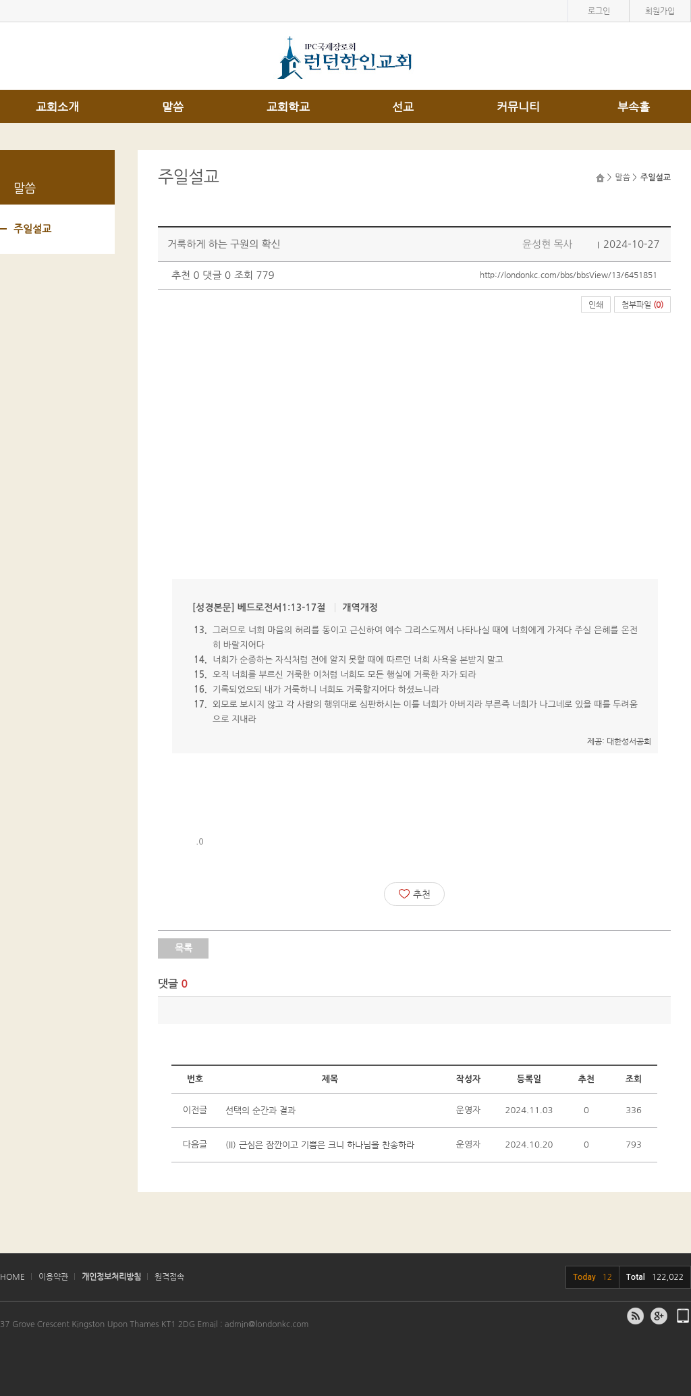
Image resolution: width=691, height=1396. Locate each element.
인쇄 (595, 304)
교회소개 (57, 106)
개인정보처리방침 (111, 1276)
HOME (12, 1276)
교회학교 (288, 106)
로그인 (599, 11)
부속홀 (633, 106)
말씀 (173, 106)
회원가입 (660, 11)
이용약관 (53, 1276)
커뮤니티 (518, 106)
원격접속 (169, 1276)
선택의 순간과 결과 (260, 1110)
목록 (183, 947)
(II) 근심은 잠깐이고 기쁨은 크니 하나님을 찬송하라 (319, 1144)
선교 (403, 106)
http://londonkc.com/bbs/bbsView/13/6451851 (568, 274)
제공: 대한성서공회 (619, 741)
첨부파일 (642, 304)
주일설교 (32, 228)
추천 (415, 893)
